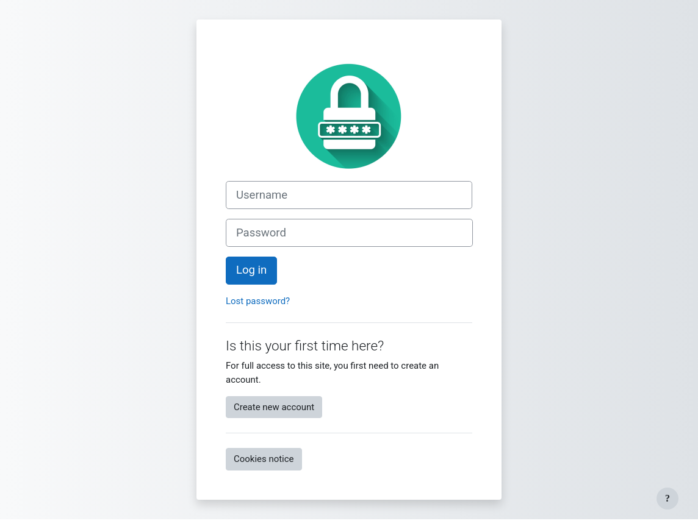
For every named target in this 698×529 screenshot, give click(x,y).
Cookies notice (264, 458)
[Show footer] (667, 498)
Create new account (274, 407)
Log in (251, 270)
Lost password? (258, 301)
